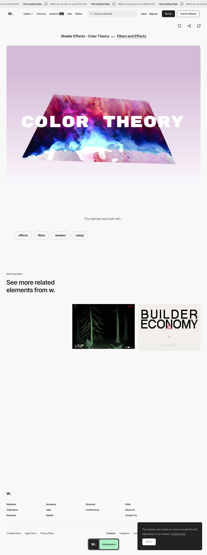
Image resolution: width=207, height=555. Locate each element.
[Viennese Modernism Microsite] (37, 378)
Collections (12, 509)
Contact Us (131, 515)
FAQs (128, 504)
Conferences (92, 509)
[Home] (37, 327)
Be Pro (168, 13)
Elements (11, 515)
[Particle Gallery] (103, 379)
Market (78, 13)
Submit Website (188, 13)
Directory (41, 13)
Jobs (69, 13)
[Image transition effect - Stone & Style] (103, 430)
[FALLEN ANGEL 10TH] (103, 326)
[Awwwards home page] (93, 544)
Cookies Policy (13, 533)
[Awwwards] (10, 13)
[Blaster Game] (169, 327)
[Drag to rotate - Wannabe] (169, 378)
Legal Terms (31, 533)
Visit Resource (109, 544)
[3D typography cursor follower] (37, 430)
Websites (11, 504)
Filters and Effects (131, 36)
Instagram (125, 533)
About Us (130, 509)
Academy (56, 13)
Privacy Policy (47, 533)
